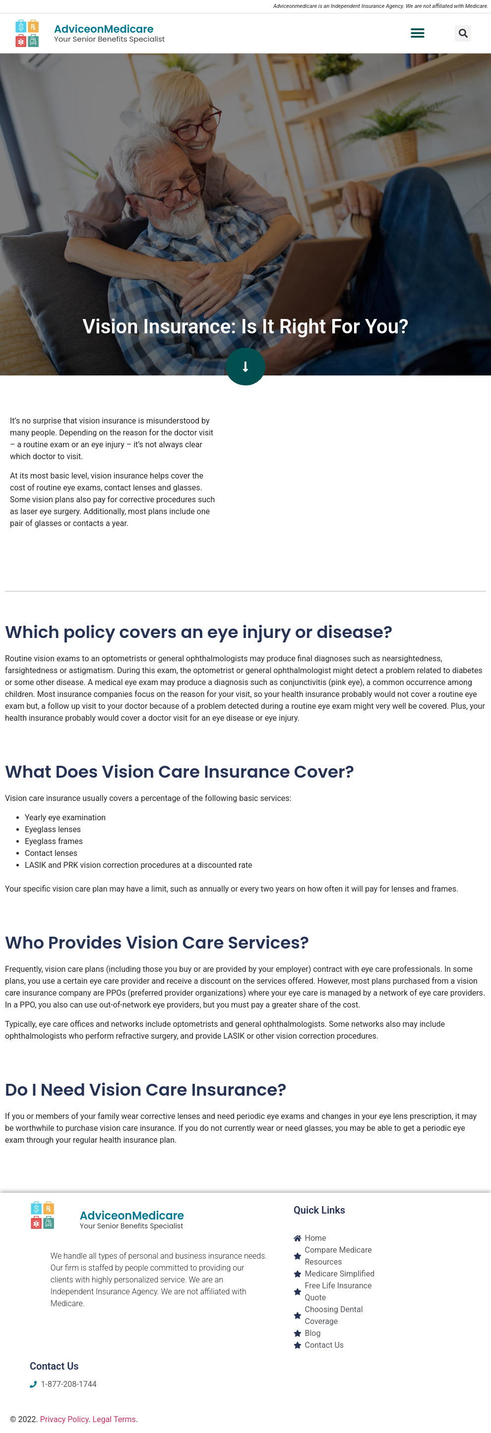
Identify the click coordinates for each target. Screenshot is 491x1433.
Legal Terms (114, 1419)
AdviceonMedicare (104, 29)
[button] (417, 33)
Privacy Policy (64, 1419)
